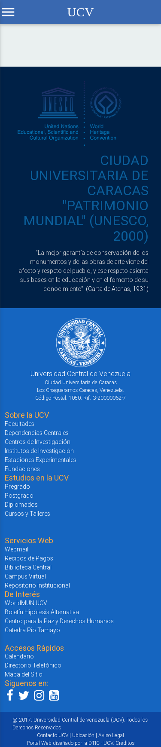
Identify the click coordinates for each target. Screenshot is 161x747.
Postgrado (19, 495)
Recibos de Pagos (29, 558)
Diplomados (21, 504)
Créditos (124, 743)
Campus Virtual (25, 576)
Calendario (19, 656)
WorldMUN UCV (26, 603)
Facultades (19, 424)
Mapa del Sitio (24, 674)
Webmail (16, 549)
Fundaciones (22, 469)
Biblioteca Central (28, 567)
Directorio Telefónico (33, 665)
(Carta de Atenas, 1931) (117, 289)
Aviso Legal (111, 735)
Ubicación (83, 735)
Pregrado (17, 486)
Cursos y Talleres (27, 513)
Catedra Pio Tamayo (32, 630)
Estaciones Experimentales (40, 460)
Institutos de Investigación (39, 451)
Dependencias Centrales (37, 433)
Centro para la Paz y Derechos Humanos (59, 621)
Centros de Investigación (37, 442)
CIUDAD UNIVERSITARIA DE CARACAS (89, 175)
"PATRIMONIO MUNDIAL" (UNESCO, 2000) (86, 220)
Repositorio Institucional (37, 585)
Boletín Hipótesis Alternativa (42, 612)
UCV (80, 12)
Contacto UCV (52, 735)
